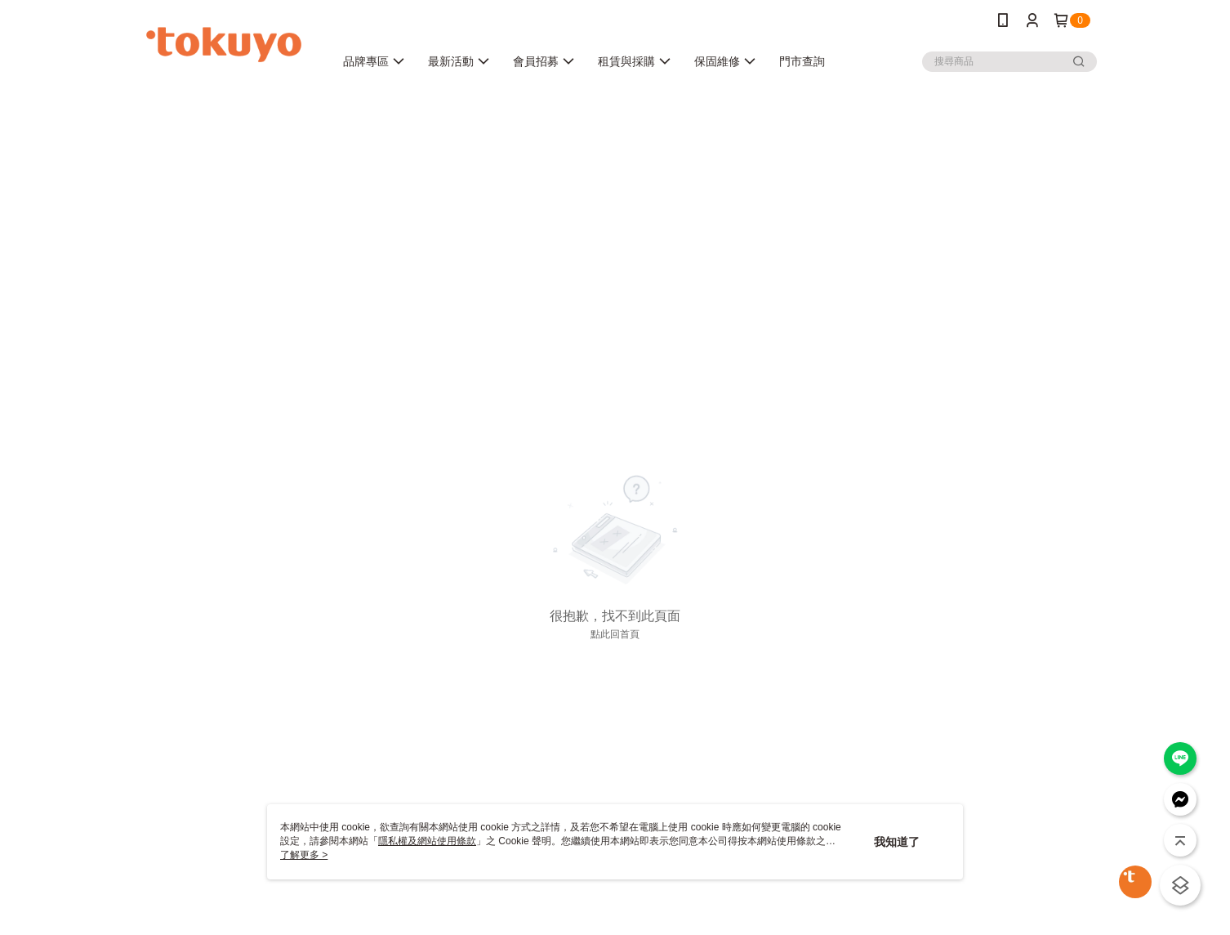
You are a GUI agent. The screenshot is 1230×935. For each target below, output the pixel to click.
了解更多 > (304, 855)
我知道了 (897, 841)
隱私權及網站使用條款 (427, 841)
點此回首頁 (615, 634)
